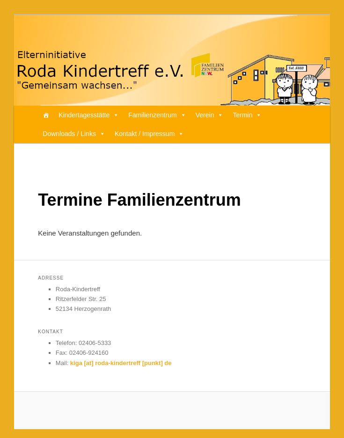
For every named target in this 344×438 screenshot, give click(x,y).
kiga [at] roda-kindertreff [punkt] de (121, 362)
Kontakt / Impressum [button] (149, 133)
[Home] (46, 115)
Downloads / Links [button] (74, 133)
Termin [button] (247, 115)
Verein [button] (210, 115)
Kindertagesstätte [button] (89, 115)
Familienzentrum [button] (157, 115)
